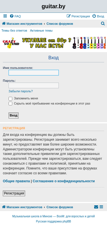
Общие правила (16, 181)
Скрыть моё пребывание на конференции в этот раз (49, 103)
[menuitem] (15, 16)
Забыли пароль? (21, 91)
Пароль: (9, 80)
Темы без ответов (14, 30)
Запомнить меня (23, 98)
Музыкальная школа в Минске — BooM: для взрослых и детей (53, 216)
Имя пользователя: (18, 67)
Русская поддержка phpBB (53, 221)
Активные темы (41, 30)
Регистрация (14, 193)
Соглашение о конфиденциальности (64, 181)
